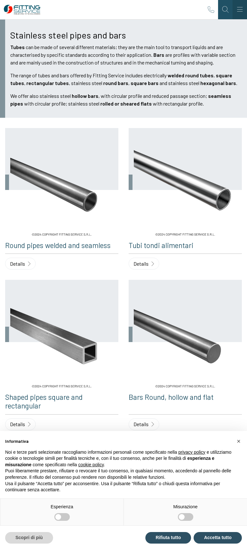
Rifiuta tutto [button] (168, 537)
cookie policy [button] (91, 464)
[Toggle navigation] (240, 9)
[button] (238, 441)
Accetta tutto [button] (218, 537)
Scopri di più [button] (29, 537)
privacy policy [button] (192, 452)
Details (20, 264)
